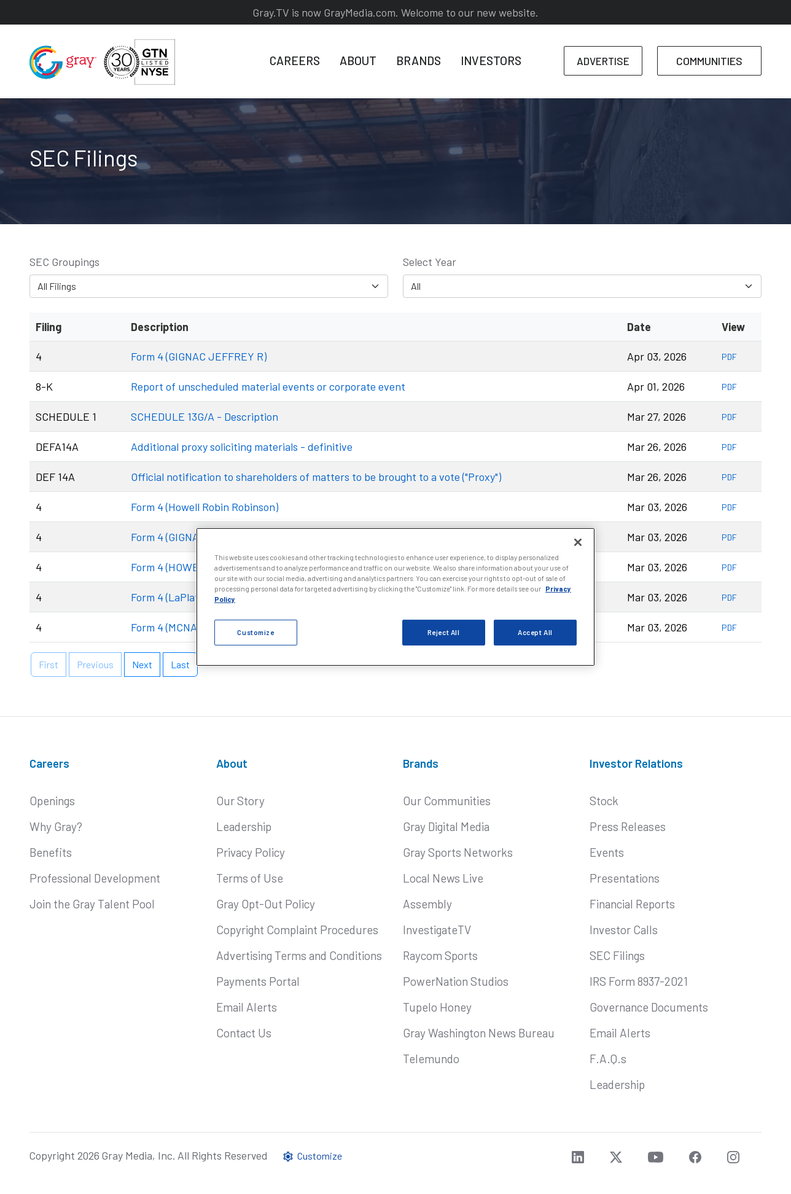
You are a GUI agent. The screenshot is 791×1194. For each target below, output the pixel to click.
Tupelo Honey (437, 1007)
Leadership (243, 826)
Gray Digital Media (446, 826)
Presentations (625, 878)
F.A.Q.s (608, 1059)
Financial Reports (632, 904)
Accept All (535, 632)
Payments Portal (258, 981)
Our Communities (447, 801)
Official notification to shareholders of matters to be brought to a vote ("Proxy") (316, 476)
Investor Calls (624, 930)
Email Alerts (246, 1007)
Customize (312, 1155)
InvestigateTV (437, 930)
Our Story (240, 801)
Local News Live (443, 878)
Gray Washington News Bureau (479, 1033)
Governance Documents (649, 1007)
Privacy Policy (250, 852)
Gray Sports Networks (458, 852)
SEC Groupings (64, 261)
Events (607, 852)
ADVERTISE (603, 61)
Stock (604, 801)
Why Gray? (55, 826)
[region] (395, 597)
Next (142, 664)
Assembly (427, 904)
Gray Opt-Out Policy (265, 904)
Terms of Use (249, 878)
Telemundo (431, 1059)
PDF (729, 356)
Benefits (50, 852)
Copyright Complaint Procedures (297, 930)
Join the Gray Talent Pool (92, 904)
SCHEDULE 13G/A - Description (204, 416)
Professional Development (94, 878)
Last (180, 664)
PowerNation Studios (455, 981)
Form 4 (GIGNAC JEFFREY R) (199, 356)
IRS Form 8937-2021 (639, 981)
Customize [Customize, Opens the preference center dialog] (255, 632)
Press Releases (628, 826)
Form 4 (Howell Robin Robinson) (204, 506)
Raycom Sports (440, 955)
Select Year (429, 261)
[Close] (577, 542)
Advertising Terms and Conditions (299, 955)
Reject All (443, 632)
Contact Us (243, 1033)
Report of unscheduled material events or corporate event (268, 386)
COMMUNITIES (709, 61)
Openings (52, 801)
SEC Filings (617, 955)
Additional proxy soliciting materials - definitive (242, 446)
